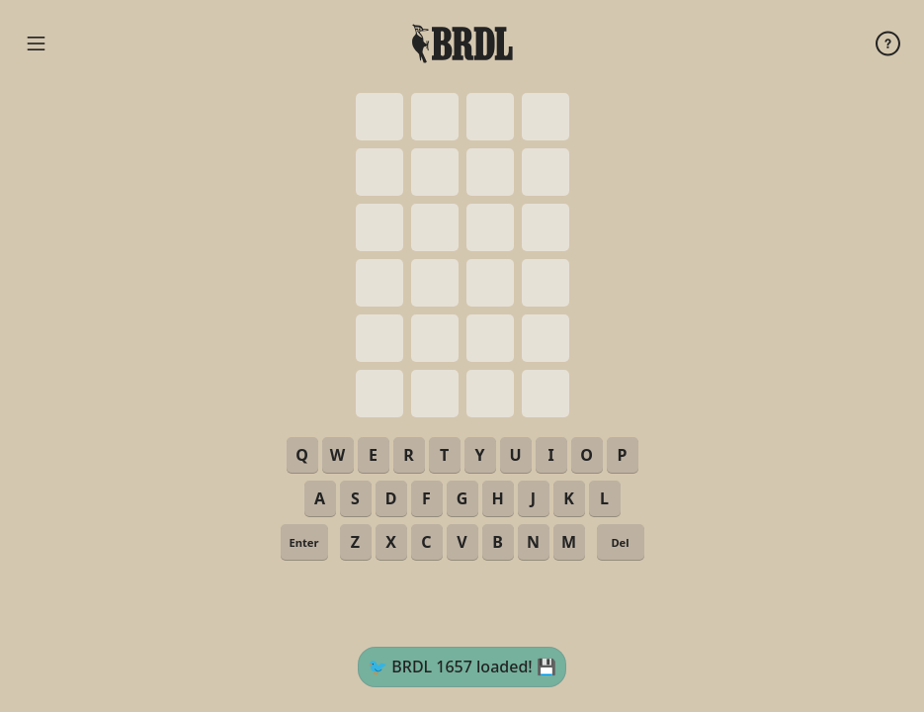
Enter (303, 542)
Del (620, 542)
